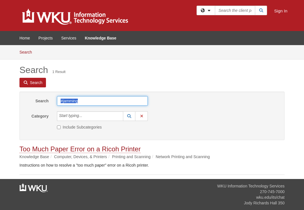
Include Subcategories (79, 127)
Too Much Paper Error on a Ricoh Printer (80, 149)
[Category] (85, 116)
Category (40, 116)
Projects (45, 38)
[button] (129, 116)
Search (27, 51)
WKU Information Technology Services (251, 186)
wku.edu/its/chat (270, 197)
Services (68, 38)
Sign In (280, 10)
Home (24, 38)
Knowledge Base (100, 38)
